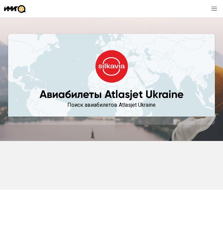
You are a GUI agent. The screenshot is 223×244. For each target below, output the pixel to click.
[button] (214, 9)
